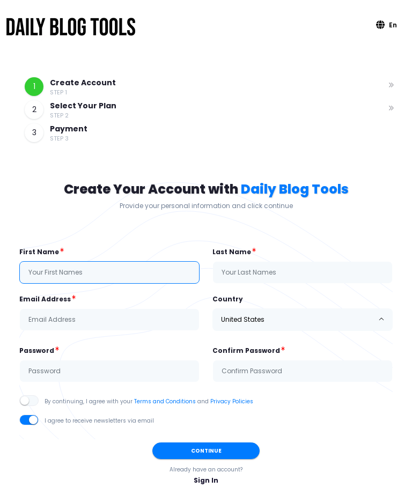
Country (227, 299)
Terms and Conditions (165, 401)
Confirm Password (246, 350)
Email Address (45, 299)
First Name (39, 251)
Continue (206, 451)
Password (36, 350)
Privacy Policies (231, 401)
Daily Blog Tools (295, 189)
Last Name (231, 251)
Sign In (206, 480)
